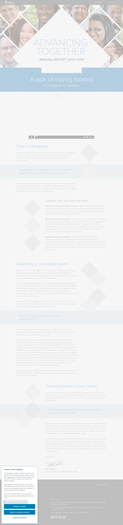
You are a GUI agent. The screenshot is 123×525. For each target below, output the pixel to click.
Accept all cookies (19, 506)
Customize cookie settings (19, 517)
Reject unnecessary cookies (19, 512)
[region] (20, 495)
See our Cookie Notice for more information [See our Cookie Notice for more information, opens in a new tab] (15, 502)
